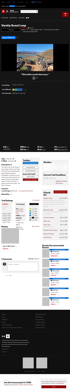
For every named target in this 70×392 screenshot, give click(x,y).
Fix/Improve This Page (30, 179)
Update (61, 181)
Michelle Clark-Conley (50, 230)
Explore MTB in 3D (8, 37)
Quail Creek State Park (30, 31)
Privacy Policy (61, 383)
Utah (23, 215)
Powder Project (40, 325)
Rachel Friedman (48, 234)
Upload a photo (30, 176)
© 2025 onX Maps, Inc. (30, 371)
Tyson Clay (46, 224)
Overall (18, 220)
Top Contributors (7, 325)
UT (28, 29)
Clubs (4, 322)
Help (3, 317)
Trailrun (20, 2)
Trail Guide (4, 17)
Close (54, 387)
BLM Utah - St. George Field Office (22, 191)
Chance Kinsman (48, 217)
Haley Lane (46, 221)
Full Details (35, 200)
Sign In (65, 14)
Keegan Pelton (47, 198)
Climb (3, 2)
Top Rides (21, 17)
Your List (22, 93)
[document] (53, 384)
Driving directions (30, 167)
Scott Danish (47, 237)
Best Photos (13, 17)
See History (59, 183)
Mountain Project (41, 314)
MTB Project (39, 317)
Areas (23, 29)
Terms (38, 371)
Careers (4, 351)
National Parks (40, 327)
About (4, 314)
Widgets (4, 319)
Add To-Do (15, 93)
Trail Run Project (41, 322)
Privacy (43, 371)
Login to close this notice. (26, 384)
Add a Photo (35, 226)
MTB (9, 2)
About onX (5, 349)
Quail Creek (6, 171)
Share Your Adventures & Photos (12, 327)
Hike (14, 2)
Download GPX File (31, 170)
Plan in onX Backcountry (30, 163)
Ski (27, 2)
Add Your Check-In (60, 192)
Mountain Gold (48, 210)
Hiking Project (40, 319)
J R (37, 78)
